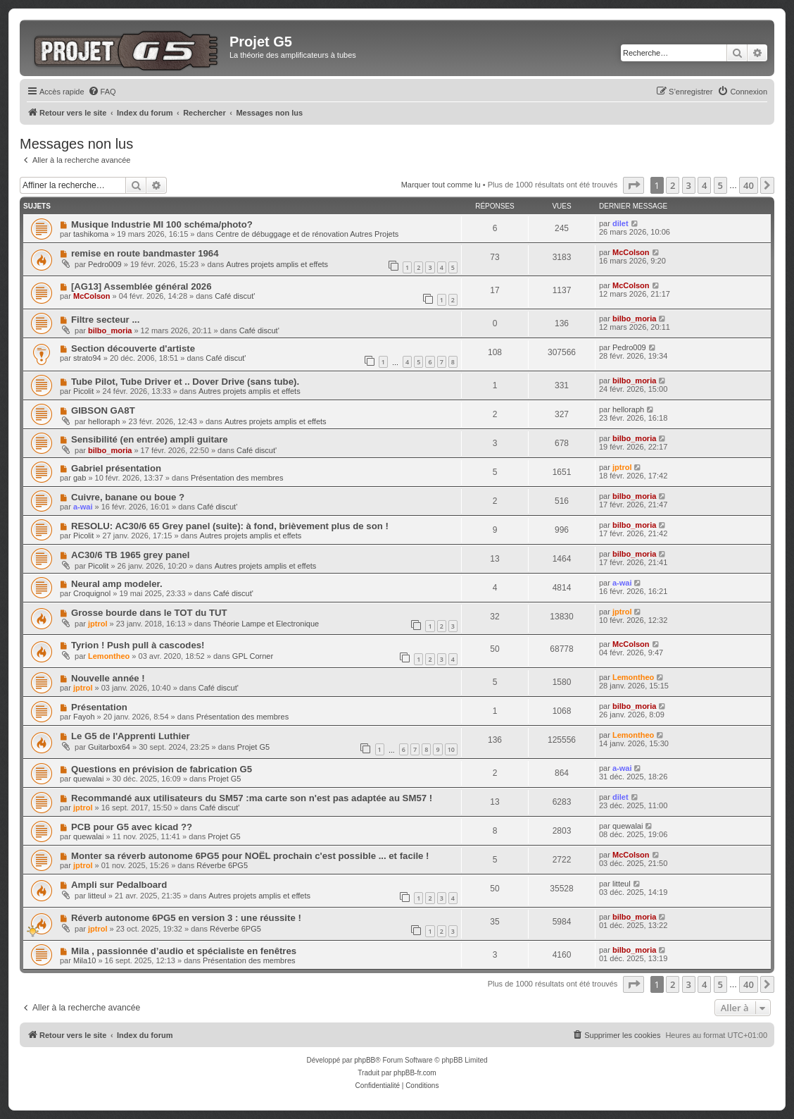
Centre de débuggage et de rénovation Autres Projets (306, 234)
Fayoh (84, 716)
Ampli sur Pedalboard (119, 884)
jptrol (622, 467)
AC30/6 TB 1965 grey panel (130, 555)
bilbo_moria (110, 330)
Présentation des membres (237, 478)
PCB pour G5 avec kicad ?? (131, 827)
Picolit (83, 391)
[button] (633, 185)
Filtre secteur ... (105, 319)
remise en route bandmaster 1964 (145, 253)
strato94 (87, 358)
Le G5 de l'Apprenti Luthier (130, 736)
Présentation (99, 707)
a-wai (83, 506)
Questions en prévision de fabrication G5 (161, 769)
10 (451, 749)
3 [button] (688, 185)
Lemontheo (109, 656)
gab (79, 478)
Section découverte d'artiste (133, 348)
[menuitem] (102, 91)
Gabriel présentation (116, 468)
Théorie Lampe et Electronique (266, 623)
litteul (97, 895)
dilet (620, 223)
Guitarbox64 (109, 747)
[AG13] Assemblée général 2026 (141, 286)
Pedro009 (105, 264)
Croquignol (92, 593)
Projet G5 (253, 747)
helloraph (104, 421)
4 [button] (704, 185)
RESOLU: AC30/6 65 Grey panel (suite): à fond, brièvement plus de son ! (230, 526)
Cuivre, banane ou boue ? (127, 497)
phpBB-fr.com (414, 1073)
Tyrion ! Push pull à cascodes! (138, 645)
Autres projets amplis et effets (277, 264)
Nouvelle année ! (108, 678)
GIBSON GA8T (103, 410)
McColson (631, 252)
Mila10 (84, 960)
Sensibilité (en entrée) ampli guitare (149, 439)
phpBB (364, 1060)
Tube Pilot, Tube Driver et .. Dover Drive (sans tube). (185, 381)
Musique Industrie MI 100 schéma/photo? (162, 224)
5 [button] (720, 185)
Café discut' (235, 296)
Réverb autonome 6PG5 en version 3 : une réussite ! (186, 918)
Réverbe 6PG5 (222, 865)
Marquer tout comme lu (441, 184)
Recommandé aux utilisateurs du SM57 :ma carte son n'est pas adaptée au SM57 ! (251, 798)
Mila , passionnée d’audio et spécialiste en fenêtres (183, 951)
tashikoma (90, 234)
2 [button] (672, 185)
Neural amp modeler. (117, 584)
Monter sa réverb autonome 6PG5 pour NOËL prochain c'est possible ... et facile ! (250, 856)
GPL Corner (252, 656)
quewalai (88, 778)
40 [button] (748, 185)
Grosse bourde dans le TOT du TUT (149, 612)
